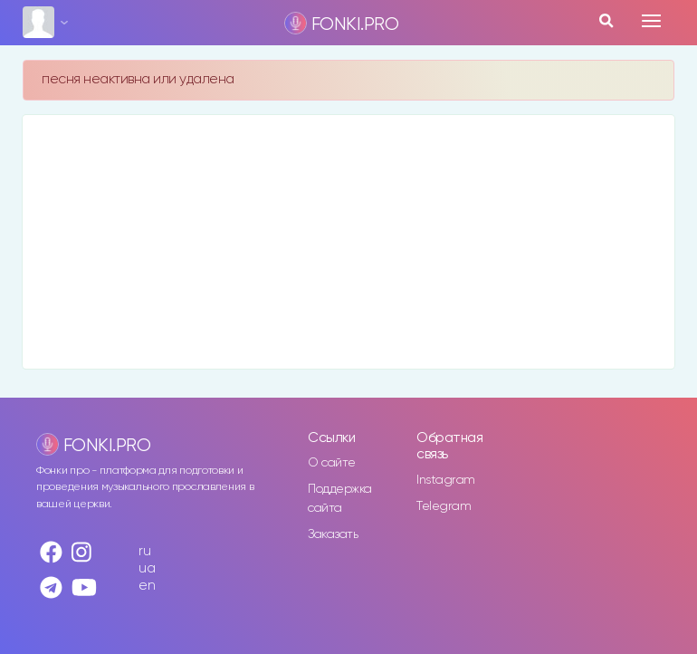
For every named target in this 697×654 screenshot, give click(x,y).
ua (146, 568)
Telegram (443, 506)
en (146, 585)
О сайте (332, 463)
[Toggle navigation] (651, 21)
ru (144, 551)
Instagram (445, 480)
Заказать (333, 534)
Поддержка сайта (340, 499)
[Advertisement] (348, 242)
